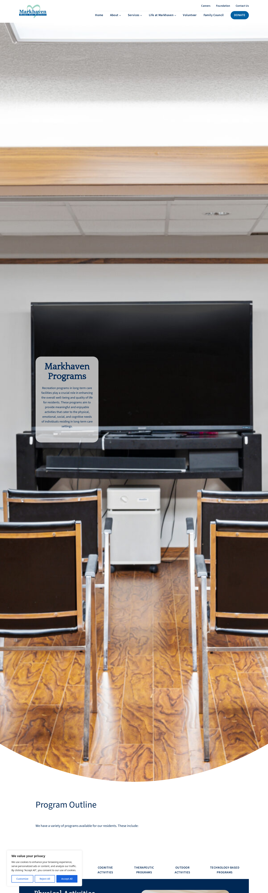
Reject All (45, 878)
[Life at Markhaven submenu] (162, 18)
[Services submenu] (135, 18)
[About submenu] (115, 18)
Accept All (66, 878)
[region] (44, 868)
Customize (22, 878)
